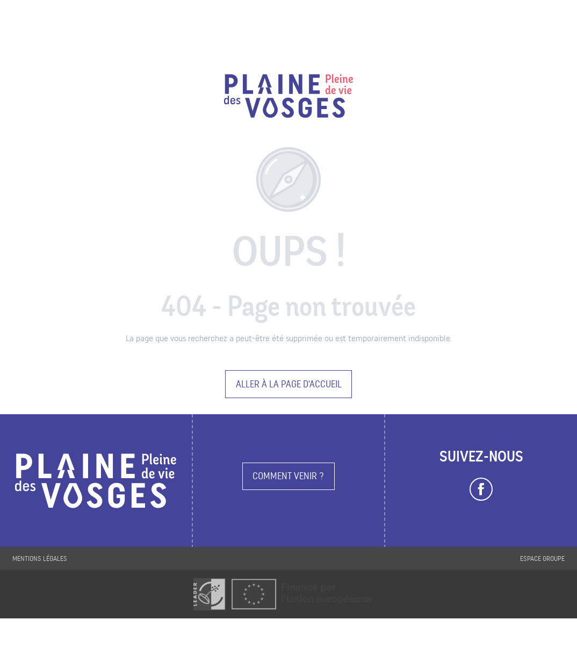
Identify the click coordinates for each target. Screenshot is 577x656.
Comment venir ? (288, 475)
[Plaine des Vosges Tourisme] (288, 97)
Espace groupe (542, 558)
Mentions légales (39, 558)
